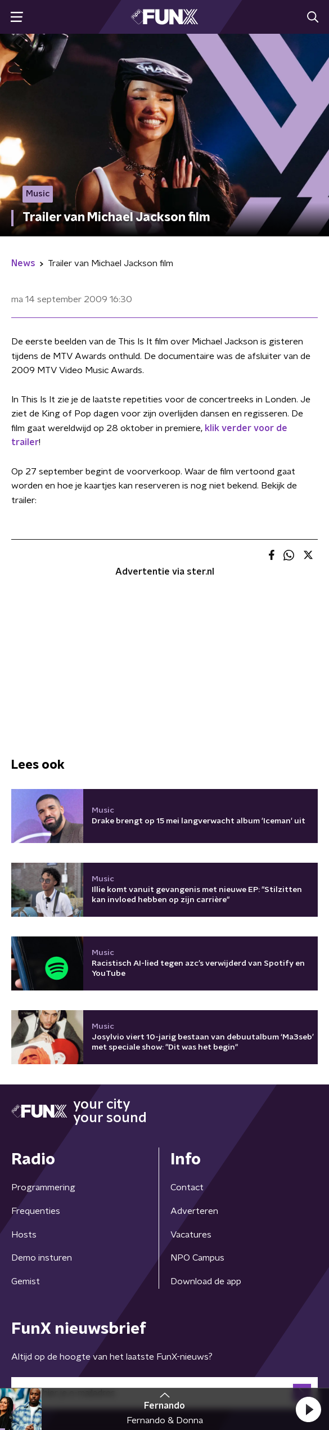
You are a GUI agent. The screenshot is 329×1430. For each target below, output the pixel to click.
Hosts (24, 1234)
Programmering (43, 1187)
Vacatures (190, 1234)
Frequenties (35, 1211)
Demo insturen (41, 1257)
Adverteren (194, 1211)
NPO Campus (197, 1257)
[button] (308, 1409)
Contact (187, 1187)
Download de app (205, 1281)
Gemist (25, 1281)
